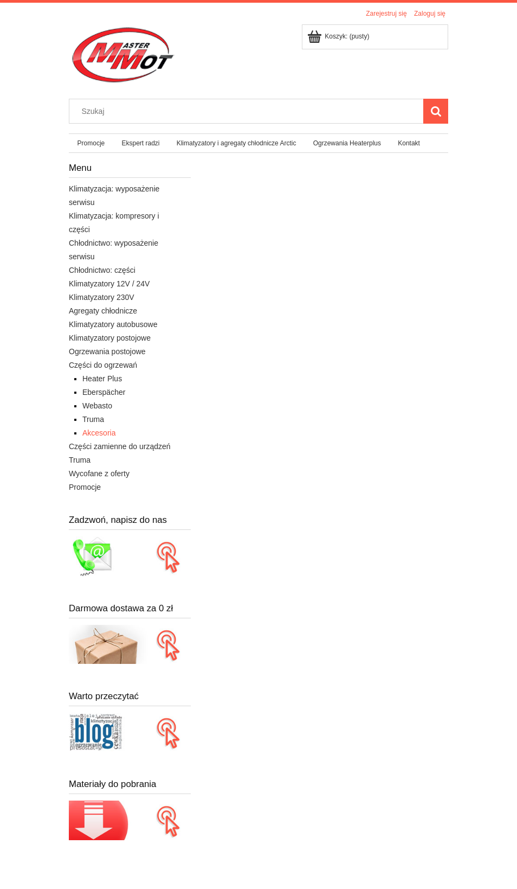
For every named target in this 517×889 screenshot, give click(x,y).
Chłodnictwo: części (102, 270)
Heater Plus (102, 378)
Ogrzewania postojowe (107, 351)
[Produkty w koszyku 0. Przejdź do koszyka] (339, 36)
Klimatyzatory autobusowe (113, 324)
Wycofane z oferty (99, 473)
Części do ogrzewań (103, 365)
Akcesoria (98, 432)
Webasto (97, 405)
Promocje (85, 487)
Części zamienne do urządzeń (120, 446)
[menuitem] (91, 143)
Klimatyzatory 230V (101, 297)
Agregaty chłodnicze (103, 310)
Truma (93, 419)
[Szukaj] (435, 111)
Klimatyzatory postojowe (110, 338)
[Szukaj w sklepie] (249, 111)
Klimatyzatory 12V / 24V (109, 283)
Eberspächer (103, 392)
